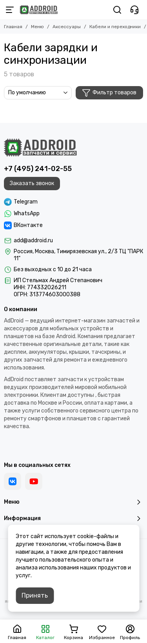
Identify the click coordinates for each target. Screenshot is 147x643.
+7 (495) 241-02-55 (38, 168)
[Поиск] (117, 10)
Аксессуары (67, 26)
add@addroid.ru (33, 240)
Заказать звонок (32, 183)
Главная (13, 26)
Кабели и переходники (115, 26)
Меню (37, 26)
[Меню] (10, 10)
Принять (35, 595)
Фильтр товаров (109, 92)
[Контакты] (134, 10)
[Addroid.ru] (39, 9)
